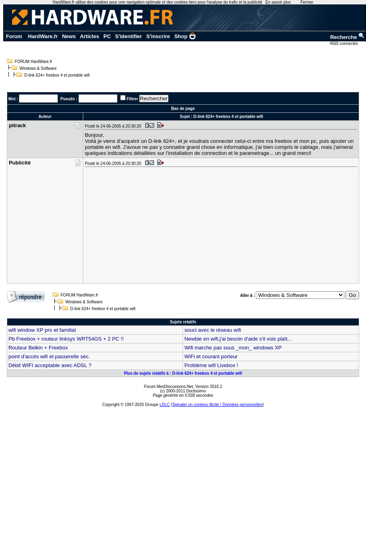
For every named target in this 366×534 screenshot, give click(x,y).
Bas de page (183, 108)
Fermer (306, 2)
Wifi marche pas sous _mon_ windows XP (233, 348)
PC (107, 36)
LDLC (165, 404)
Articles (89, 36)
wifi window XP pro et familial (42, 330)
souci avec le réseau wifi (212, 330)
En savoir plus (278, 2)
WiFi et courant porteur (210, 356)
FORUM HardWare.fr (34, 61)
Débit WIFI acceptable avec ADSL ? (49, 365)
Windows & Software (38, 68)
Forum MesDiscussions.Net (168, 386)
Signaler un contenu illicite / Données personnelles (217, 404)
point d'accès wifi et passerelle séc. (49, 356)
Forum (14, 36)
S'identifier (128, 36)
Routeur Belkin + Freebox (38, 348)
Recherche (347, 37)
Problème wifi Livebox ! (211, 365)
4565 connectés (344, 43)
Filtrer (132, 99)
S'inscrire (158, 36)
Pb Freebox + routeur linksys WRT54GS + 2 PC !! (66, 339)
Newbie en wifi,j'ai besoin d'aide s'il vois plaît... (238, 339)
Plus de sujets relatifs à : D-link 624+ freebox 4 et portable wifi (183, 373)
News (69, 36)
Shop (185, 36)
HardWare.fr (43, 36)
